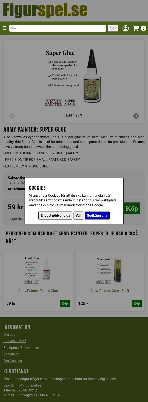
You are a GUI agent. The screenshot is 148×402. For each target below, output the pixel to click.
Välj (78, 215)
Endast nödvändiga (55, 215)
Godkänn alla (97, 215)
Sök (113, 28)
